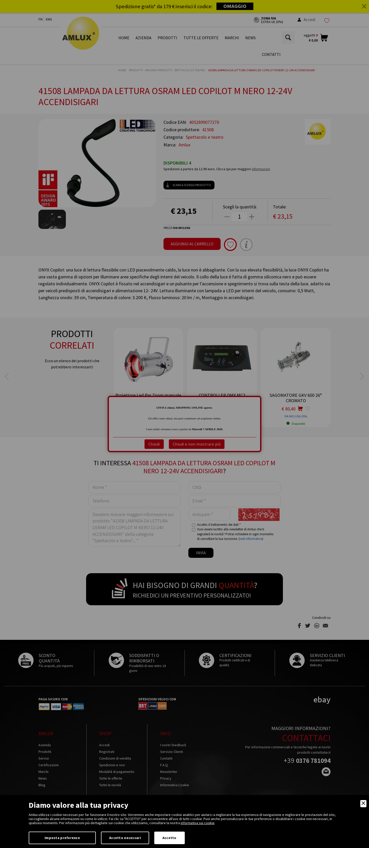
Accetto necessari (125, 837)
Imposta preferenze (62, 837)
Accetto (169, 837)
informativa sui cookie (197, 823)
